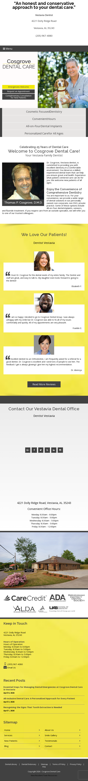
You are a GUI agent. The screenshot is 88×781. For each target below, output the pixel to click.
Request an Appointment (18, 91)
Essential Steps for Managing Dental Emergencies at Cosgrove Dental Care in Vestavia (43, 688)
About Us (49, 730)
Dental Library (11, 764)
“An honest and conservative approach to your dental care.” (44, 5)
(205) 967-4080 (44, 35)
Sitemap (44, 764)
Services (8, 735)
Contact (48, 746)
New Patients (10, 740)
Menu (7, 48)
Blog (6, 746)
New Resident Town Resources (44, 775)
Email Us (11, 667)
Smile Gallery (51, 735)
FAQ (44, 766)
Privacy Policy (75, 764)
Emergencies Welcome (18, 87)
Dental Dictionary (29, 764)
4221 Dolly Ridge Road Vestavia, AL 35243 (44, 24)
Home (7, 730)
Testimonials (51, 740)
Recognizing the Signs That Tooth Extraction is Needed (32, 707)
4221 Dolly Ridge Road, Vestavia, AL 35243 (44, 503)
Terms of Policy (58, 764)
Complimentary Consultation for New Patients (18, 96)
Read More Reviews (44, 384)
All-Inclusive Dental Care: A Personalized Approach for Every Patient (39, 698)
